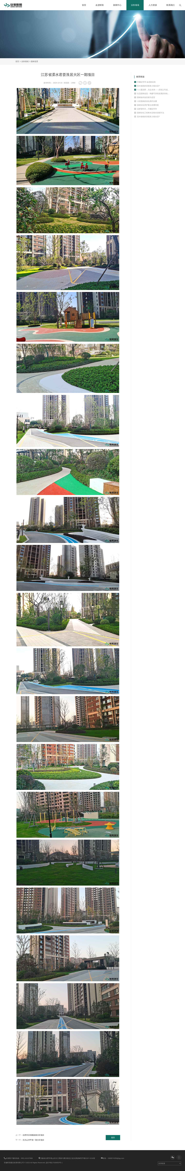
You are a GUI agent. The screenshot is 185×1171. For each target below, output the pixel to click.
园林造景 (34, 61)
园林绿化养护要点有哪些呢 (148, 105)
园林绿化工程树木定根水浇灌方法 (150, 113)
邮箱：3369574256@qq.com (112, 1158)
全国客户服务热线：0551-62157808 (18, 1158)
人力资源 (153, 5)
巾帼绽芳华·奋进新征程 (146, 82)
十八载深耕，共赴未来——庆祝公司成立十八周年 (153, 90)
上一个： (29, 1135)
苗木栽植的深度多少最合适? (148, 86)
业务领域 (135, 5)
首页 (84, 5)
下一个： (29, 1140)
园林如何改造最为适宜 (146, 97)
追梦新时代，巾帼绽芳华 (147, 109)
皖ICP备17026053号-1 (54, 1163)
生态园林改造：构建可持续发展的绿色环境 (153, 93)
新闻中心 (117, 5)
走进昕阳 (99, 5)
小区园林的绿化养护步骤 (147, 101)
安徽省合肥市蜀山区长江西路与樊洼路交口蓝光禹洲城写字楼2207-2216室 (66, 1158)
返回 (113, 1138)
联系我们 (170, 5)
